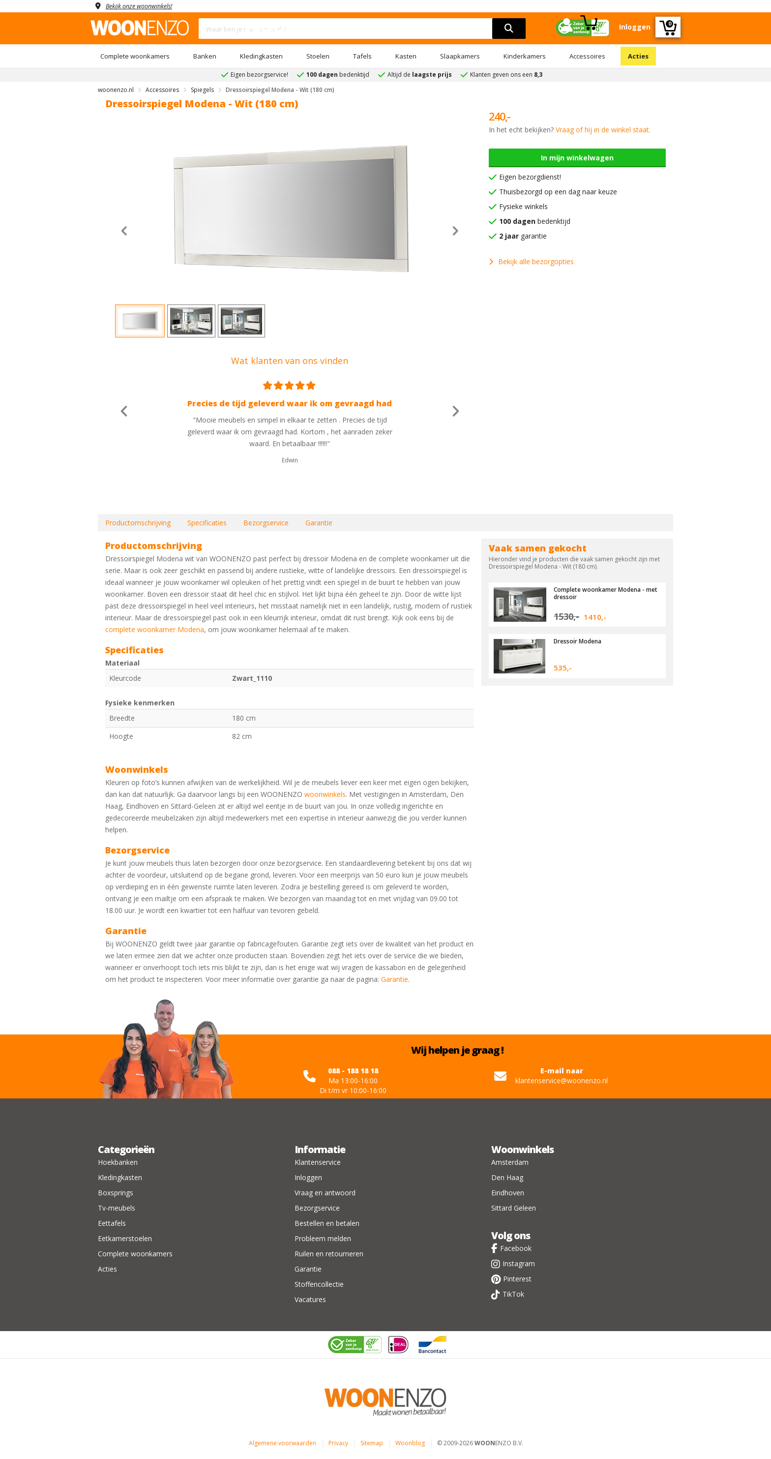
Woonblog (410, 1443)
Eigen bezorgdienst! (530, 177)
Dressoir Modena (580, 641)
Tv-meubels (116, 1208)
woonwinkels (325, 794)
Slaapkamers (460, 56)
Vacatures (310, 1299)
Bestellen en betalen (327, 1223)
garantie (523, 236)
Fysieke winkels (523, 206)
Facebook (516, 1248)
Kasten (405, 56)
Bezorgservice (266, 522)
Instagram (519, 1263)
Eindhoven (507, 1192)
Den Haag (507, 1177)
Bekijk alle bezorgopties (531, 261)
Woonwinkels (522, 1149)
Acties (638, 56)
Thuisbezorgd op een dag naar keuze (558, 191)
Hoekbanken (118, 1162)
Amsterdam (510, 1162)
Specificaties (207, 522)
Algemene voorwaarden (282, 1443)
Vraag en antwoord (325, 1192)
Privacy (338, 1443)
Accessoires (587, 56)
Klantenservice (318, 1162)
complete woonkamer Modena (154, 629)
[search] (509, 28)
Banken (204, 56)
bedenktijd (534, 221)
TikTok (513, 1294)
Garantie (318, 522)
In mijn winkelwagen (577, 157)
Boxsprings (115, 1192)
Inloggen (308, 1177)
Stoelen (317, 56)
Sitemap (371, 1443)
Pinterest (517, 1278)
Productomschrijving (138, 522)
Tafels (362, 56)
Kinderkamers (525, 56)
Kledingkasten (261, 56)
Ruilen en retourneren (329, 1253)
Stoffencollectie (319, 1284)
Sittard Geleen (513, 1208)
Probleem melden (323, 1238)
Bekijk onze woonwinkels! (144, 5)
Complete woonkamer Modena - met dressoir (604, 593)
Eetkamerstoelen (125, 1238)
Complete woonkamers (135, 56)
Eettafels (112, 1223)
